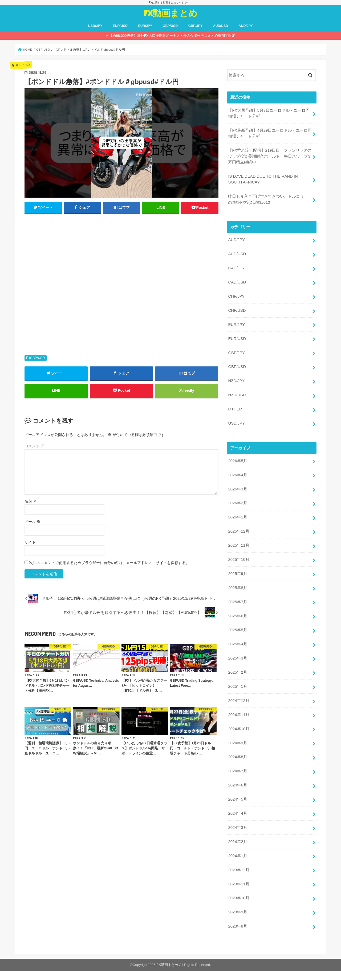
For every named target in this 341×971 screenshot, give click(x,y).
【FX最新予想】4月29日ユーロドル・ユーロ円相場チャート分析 (270, 133)
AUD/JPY (246, 26)
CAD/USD (237, 282)
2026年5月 (237, 461)
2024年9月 (237, 743)
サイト (30, 542)
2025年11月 (238, 545)
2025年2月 (237, 672)
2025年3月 (237, 658)
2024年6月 (237, 785)
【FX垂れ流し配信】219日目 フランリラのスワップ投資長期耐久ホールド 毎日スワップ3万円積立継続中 (270, 156)
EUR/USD (120, 26)
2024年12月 (238, 700)
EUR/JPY (145, 26)
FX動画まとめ (170, 13)
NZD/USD (237, 395)
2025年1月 (237, 686)
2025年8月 (237, 588)
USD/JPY (95, 26)
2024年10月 (238, 729)
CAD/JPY (236, 268)
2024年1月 (237, 856)
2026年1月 (237, 517)
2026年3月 (237, 489)
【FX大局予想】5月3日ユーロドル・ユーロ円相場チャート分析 (268, 113)
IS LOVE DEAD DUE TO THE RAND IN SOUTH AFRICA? (263, 179)
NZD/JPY (236, 381)
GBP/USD (170, 26)
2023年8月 (237, 926)
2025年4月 (237, 644)
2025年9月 (237, 574)
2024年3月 (237, 827)
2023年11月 (238, 884)
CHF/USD (237, 310)
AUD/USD (220, 26)
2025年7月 (237, 602)
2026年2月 (237, 503)
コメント (34, 446)
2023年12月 (238, 870)
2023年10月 (238, 898)
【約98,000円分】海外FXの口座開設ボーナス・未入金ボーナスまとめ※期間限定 (172, 36)
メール (32, 522)
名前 (31, 501)
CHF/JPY (236, 296)
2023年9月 (237, 912)
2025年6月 (237, 616)
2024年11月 (238, 715)
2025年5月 (237, 630)
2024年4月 (237, 813)
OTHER (235, 409)
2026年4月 (237, 475)
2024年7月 (237, 771)
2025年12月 (238, 531)
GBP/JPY (195, 26)
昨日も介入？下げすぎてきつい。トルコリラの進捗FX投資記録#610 (268, 199)
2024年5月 (237, 799)
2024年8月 (237, 757)
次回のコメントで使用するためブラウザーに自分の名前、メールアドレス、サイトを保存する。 (109, 563)
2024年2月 (237, 842)
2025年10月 (238, 559)
